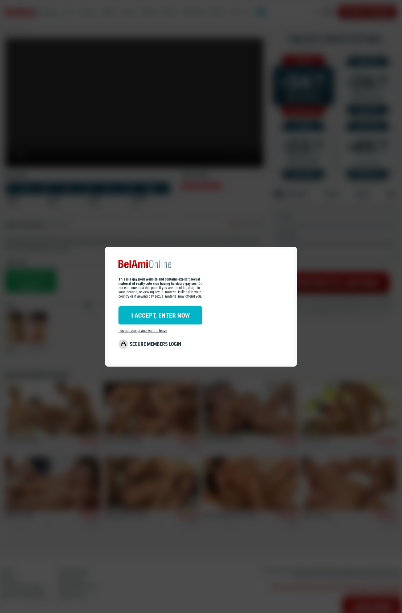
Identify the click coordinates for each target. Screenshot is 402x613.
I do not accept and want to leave (142, 330)
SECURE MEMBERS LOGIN (155, 344)
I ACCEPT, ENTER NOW (160, 315)
